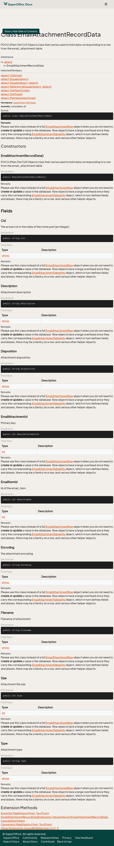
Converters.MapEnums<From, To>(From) (26, 824)
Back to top (64, 841)
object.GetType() (12, 94)
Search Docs (11, 841)
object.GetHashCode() (15, 90)
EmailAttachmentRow (59, 126)
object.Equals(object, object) (19, 83)
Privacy (67, 837)
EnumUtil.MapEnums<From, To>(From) (25, 813)
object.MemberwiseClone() (18, 98)
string (5, 255)
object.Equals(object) (14, 79)
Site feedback (84, 837)
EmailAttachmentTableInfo (48, 134)
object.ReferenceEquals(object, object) (26, 86)
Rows (33, 102)
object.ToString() (11, 75)
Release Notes (50, 837)
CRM (27, 102)
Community (30, 837)
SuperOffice (19, 102)
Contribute (48, 841)
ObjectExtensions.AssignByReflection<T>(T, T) (30, 828)
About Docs (30, 841)
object (8, 62)
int (3, 451)
